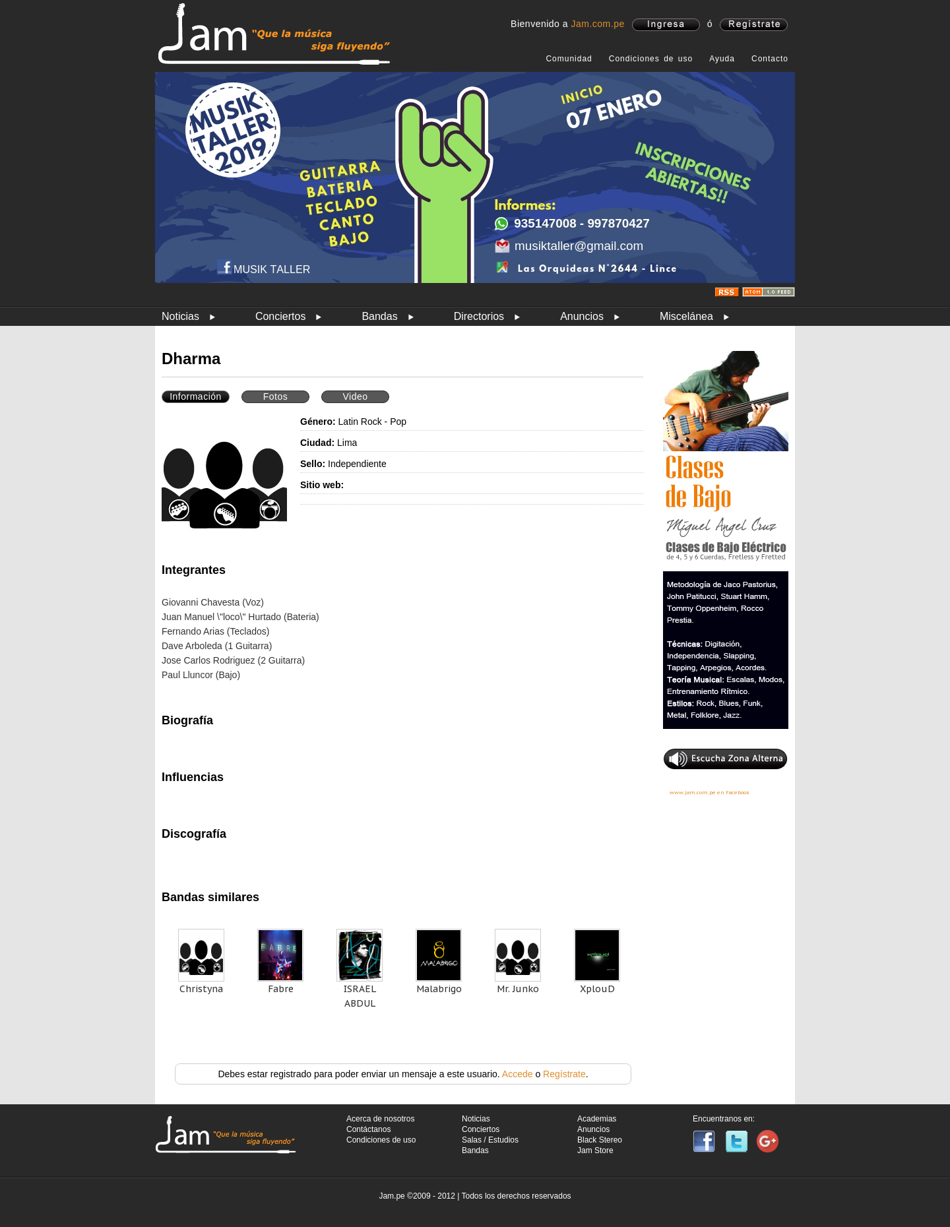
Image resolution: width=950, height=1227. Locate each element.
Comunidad (569, 58)
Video (354, 396)
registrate (753, 24)
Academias (596, 1118)
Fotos (275, 396)
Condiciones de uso (651, 58)
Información (196, 396)
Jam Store (595, 1150)
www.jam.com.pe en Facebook (709, 792)
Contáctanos (368, 1129)
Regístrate (564, 1074)
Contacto (769, 58)
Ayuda (722, 58)
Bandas (379, 316)
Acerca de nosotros (380, 1118)
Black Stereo (599, 1140)
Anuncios (582, 316)
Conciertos (280, 316)
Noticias (180, 316)
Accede (517, 1074)
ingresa (666, 24)
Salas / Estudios (490, 1140)
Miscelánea (686, 316)
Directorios (479, 316)
